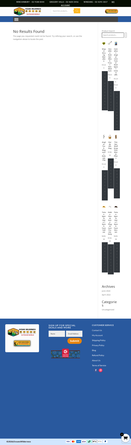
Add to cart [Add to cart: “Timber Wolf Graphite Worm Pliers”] (116, 183)
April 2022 (106, 295)
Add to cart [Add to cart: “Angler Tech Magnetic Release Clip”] (104, 185)
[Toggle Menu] (16, 19)
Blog (94, 350)
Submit (74, 341)
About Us (96, 360)
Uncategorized (108, 309)
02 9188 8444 (38, 2)
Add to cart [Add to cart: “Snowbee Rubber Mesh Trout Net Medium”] (110, 96)
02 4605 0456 (72, 2)
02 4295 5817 (103, 2)
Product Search (108, 31)
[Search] (77, 10)
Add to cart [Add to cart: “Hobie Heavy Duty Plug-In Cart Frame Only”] (110, 259)
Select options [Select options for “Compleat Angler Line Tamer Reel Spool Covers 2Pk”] (116, 111)
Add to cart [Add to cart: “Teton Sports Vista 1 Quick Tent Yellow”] (104, 257)
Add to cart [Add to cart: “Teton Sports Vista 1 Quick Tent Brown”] (116, 257)
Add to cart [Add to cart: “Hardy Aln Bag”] (110, 173)
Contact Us (97, 330)
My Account (97, 335)
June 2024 (106, 291)
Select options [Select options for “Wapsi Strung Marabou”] (104, 91)
